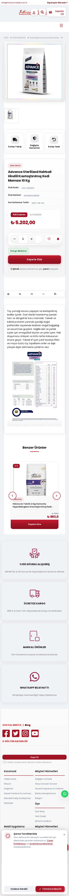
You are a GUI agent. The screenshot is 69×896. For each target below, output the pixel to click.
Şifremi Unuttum (43, 821)
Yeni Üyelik (40, 816)
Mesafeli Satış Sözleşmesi (17, 798)
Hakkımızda (10, 778)
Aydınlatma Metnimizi (41, 843)
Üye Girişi (40, 811)
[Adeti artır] (32, 239)
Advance (15, 165)
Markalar (8, 803)
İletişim (38, 798)
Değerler (8, 788)
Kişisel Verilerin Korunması (17, 793)
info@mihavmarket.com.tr (14, 2)
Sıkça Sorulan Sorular (46, 783)
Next (57, 496)
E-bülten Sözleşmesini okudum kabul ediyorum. (29, 762)
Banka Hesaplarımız (45, 793)
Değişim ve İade (43, 778)
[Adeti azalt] (15, 239)
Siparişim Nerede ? (57, 2)
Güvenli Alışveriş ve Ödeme (49, 788)
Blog (27, 725)
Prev (12, 496)
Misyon (7, 783)
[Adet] (23, 239)
